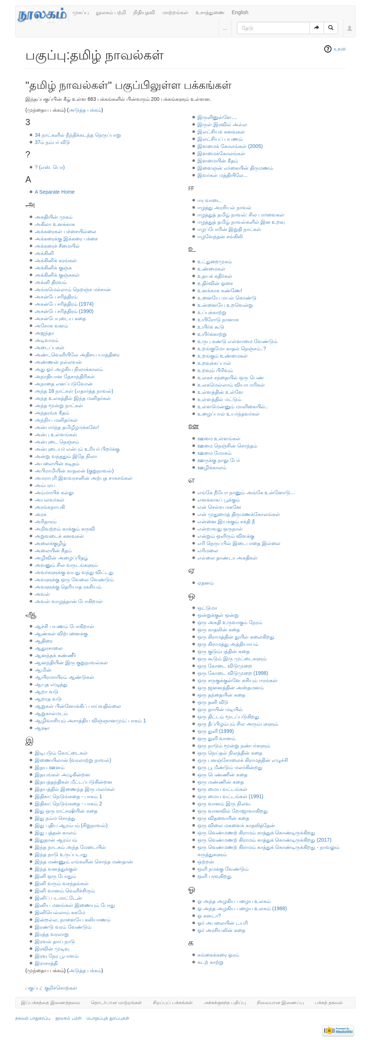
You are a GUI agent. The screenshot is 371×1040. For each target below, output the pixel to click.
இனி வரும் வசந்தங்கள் (62, 883)
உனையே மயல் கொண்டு (227, 298)
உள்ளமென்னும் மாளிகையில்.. (232, 406)
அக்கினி (44, 253)
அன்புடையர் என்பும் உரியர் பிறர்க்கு (77, 449)
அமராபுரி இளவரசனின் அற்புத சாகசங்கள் (84, 478)
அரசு (40, 514)
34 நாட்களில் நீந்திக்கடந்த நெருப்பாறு (78, 135)
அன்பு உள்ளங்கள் (56, 434)
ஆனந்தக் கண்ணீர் (55, 655)
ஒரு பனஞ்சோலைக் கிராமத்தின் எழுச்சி (242, 760)
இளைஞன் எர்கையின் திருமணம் (235, 168)
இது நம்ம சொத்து (55, 818)
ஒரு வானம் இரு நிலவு (223, 803)
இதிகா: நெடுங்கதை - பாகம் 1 (68, 796)
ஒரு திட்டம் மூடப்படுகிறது (228, 716)
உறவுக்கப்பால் (214, 363)
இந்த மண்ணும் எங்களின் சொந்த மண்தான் (84, 861)
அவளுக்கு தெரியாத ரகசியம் (68, 587)
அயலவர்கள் (49, 500)
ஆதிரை (44, 641)
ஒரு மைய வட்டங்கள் (222, 789)
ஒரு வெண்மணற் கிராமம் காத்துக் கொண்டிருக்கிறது (256, 832)
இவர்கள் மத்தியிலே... (222, 175)
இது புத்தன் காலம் (55, 832)
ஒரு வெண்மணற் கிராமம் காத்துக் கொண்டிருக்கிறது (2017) (264, 840)
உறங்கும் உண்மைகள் (222, 356)
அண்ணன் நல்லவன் (58, 362)
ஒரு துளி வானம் (216, 738)
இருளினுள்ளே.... (217, 117)
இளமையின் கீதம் (217, 161)
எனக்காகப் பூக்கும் (218, 500)
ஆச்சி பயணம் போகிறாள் (64, 626)
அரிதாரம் (46, 521)
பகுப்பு (33, 988)
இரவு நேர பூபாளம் (57, 956)
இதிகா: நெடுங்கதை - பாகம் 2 (68, 803)
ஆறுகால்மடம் (51, 713)
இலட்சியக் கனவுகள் (221, 132)
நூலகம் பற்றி (111, 12)
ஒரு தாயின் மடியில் (220, 709)
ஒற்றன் (205, 861)
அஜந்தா (44, 333)
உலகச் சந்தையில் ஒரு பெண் (230, 377)
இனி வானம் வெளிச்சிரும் (65, 891)
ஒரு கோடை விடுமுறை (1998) (232, 673)
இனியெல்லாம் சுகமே (60, 912)
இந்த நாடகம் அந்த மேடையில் (70, 847)
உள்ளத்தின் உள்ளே (220, 392)
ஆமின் (43, 670)
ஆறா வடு (46, 691)
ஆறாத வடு (48, 699)
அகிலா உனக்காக (55, 224)
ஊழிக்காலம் (211, 467)
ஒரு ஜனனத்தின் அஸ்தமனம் (230, 687)
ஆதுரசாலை (49, 648)
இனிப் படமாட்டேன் (58, 898)
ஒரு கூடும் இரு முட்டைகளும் (232, 658)
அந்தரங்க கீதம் (52, 413)
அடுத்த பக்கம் (85, 110)
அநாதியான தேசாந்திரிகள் (65, 376)
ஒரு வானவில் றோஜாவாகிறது (232, 811)
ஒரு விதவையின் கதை (223, 818)
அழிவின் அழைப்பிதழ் (61, 558)
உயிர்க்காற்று (212, 334)
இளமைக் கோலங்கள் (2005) (230, 146)
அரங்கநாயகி (50, 507)
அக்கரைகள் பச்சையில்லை (65, 231)
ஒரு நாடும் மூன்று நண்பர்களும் (233, 745)
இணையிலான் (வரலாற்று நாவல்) (73, 760)
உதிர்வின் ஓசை (215, 283)
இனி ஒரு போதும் (55, 876)
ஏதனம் (205, 583)
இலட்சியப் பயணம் (220, 139)
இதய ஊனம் (49, 767)
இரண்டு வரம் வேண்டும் (63, 927)
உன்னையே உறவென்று (225, 305)
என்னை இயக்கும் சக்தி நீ (226, 521)
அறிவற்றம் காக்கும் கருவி (65, 529)
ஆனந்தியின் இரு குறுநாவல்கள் (71, 662)
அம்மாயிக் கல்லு (54, 492)
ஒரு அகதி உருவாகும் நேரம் (229, 622)
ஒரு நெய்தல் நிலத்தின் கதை (229, 753)
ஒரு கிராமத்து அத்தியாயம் (227, 644)
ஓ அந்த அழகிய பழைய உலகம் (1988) (242, 908)
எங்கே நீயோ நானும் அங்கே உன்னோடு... (246, 492)
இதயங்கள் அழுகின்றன (62, 774)
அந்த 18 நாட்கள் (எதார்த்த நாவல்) (74, 391)
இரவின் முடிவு (52, 949)
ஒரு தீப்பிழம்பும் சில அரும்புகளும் (237, 724)
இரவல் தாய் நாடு (55, 941)
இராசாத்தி (46, 963)
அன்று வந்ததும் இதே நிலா (66, 456)
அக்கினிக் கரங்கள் (56, 260)
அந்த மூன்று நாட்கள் (59, 405)
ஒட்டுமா (207, 608)
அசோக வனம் (51, 326)
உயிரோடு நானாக (218, 319)
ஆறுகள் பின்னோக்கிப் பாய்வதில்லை (78, 706)
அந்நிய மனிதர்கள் (56, 420)
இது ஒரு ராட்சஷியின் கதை (66, 811)
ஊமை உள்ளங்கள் (219, 438)
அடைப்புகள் (49, 347)
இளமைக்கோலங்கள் (221, 153)
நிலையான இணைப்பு (280, 1002)
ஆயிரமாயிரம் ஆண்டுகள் (64, 677)
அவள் (42, 594)
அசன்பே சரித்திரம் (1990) (64, 311)
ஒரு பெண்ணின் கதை (222, 774)
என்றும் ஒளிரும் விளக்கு (225, 536)
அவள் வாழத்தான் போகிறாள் (69, 601)
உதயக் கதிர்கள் (214, 276)
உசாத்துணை (210, 12)
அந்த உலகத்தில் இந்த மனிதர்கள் (73, 398)
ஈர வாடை (209, 200)
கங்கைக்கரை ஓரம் (218, 955)
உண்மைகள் (211, 269)
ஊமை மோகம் (214, 453)
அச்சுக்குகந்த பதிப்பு (225, 1002)
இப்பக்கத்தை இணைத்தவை (50, 1002)
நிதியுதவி (144, 12)
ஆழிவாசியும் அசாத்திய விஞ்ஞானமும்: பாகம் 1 (90, 720)
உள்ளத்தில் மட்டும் (219, 399)
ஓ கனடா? (209, 916)
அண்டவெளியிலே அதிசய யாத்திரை (77, 355)
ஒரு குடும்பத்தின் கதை (223, 651)
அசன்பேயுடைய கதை (60, 318)
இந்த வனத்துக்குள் (56, 869)
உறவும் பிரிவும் (215, 370)
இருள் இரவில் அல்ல (222, 124)
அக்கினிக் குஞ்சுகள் (57, 275)
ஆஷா (42, 728)
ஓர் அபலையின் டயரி (222, 923)
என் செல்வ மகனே (219, 507)
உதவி (340, 48)
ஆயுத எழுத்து (51, 684)
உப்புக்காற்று (211, 312)
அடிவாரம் (46, 340)
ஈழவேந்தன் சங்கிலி (220, 236)
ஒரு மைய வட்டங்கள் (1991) (230, 796)
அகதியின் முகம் (53, 217)
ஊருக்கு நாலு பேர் (218, 460)
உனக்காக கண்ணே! (219, 290)
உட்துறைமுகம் (214, 261)
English (240, 12)
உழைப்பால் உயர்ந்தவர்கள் (228, 414)
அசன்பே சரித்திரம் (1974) (64, 304)
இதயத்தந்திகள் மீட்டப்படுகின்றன (73, 782)
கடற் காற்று (210, 962)
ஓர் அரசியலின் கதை (221, 930)
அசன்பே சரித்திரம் (56, 297)
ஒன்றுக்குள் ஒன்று (218, 615)
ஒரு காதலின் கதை (218, 629)
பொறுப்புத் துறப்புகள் (107, 1018)
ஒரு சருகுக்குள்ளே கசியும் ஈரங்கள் (237, 680)
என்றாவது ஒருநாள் (220, 529)
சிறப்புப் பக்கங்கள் (173, 1002)
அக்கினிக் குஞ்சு (53, 268)
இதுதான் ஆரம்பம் (56, 840)
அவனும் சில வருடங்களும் (66, 565)
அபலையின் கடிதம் (57, 463)
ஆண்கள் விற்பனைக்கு (61, 633)
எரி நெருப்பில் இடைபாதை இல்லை (238, 543)
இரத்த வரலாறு (52, 934)
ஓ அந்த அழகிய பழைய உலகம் (234, 901)
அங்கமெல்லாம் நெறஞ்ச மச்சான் (73, 289)
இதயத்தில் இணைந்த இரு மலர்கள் (75, 789)
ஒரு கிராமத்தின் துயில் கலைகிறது (235, 637)
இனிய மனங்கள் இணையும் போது (75, 905)
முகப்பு (80, 12)
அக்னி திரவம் (51, 282)
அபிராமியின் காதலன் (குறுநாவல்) (74, 471)
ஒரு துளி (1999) (215, 731)
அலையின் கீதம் (53, 550)
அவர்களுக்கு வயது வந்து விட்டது (74, 572)
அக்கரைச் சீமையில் (57, 246)
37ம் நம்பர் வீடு (52, 142)
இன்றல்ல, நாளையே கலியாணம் (73, 920)
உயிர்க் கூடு (210, 327)
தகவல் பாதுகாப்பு (32, 1018)
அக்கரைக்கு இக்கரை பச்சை (66, 239)
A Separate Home (55, 192)
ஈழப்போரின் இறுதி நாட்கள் (229, 229)
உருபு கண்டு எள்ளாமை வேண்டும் (237, 341)
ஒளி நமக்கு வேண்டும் (223, 869)
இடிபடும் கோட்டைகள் (61, 753)
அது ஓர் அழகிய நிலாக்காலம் (69, 369)
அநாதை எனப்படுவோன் (64, 384)
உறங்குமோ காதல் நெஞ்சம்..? (231, 348)
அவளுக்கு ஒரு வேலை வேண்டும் (74, 579)
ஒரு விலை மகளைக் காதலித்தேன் (236, 825)
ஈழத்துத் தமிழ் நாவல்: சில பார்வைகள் (240, 215)
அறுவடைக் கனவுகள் (59, 536)
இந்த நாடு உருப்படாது (61, 854)
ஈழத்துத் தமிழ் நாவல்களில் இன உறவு (241, 222)
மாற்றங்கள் (175, 12)
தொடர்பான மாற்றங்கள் (116, 1002)
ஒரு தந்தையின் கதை (221, 695)
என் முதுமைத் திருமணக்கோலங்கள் (238, 514)
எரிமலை (207, 550)
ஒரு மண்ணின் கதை (220, 782)
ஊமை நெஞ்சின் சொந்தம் (227, 446)
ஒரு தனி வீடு (212, 702)
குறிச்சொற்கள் (61, 988)
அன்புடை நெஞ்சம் (57, 442)
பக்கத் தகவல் (329, 1002)
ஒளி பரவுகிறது (214, 876)
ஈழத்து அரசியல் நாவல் (224, 207)
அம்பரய (45, 485)
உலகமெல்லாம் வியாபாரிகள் (231, 385)
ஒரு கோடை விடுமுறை (224, 666)
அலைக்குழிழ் (50, 543)
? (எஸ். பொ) (50, 167)
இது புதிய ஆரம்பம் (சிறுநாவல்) (71, 825)
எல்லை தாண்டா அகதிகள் (227, 558)
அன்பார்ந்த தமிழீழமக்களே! (67, 427)
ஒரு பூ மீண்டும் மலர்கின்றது (229, 767)
